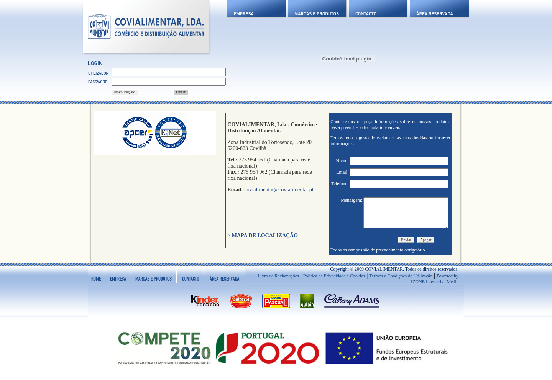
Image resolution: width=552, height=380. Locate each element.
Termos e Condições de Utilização (400, 281)
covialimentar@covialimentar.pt (278, 189)
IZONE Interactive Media (434, 287)
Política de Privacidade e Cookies (334, 281)
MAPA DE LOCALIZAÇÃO (265, 235)
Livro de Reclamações (278, 281)
